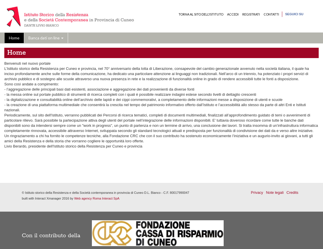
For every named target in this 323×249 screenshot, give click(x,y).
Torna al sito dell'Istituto (201, 14)
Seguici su (294, 14)
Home (14, 37)
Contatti (271, 14)
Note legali (274, 192)
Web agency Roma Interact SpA (96, 198)
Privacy (257, 192)
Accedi (233, 14)
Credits (292, 192)
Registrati (251, 14)
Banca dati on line (45, 37)
